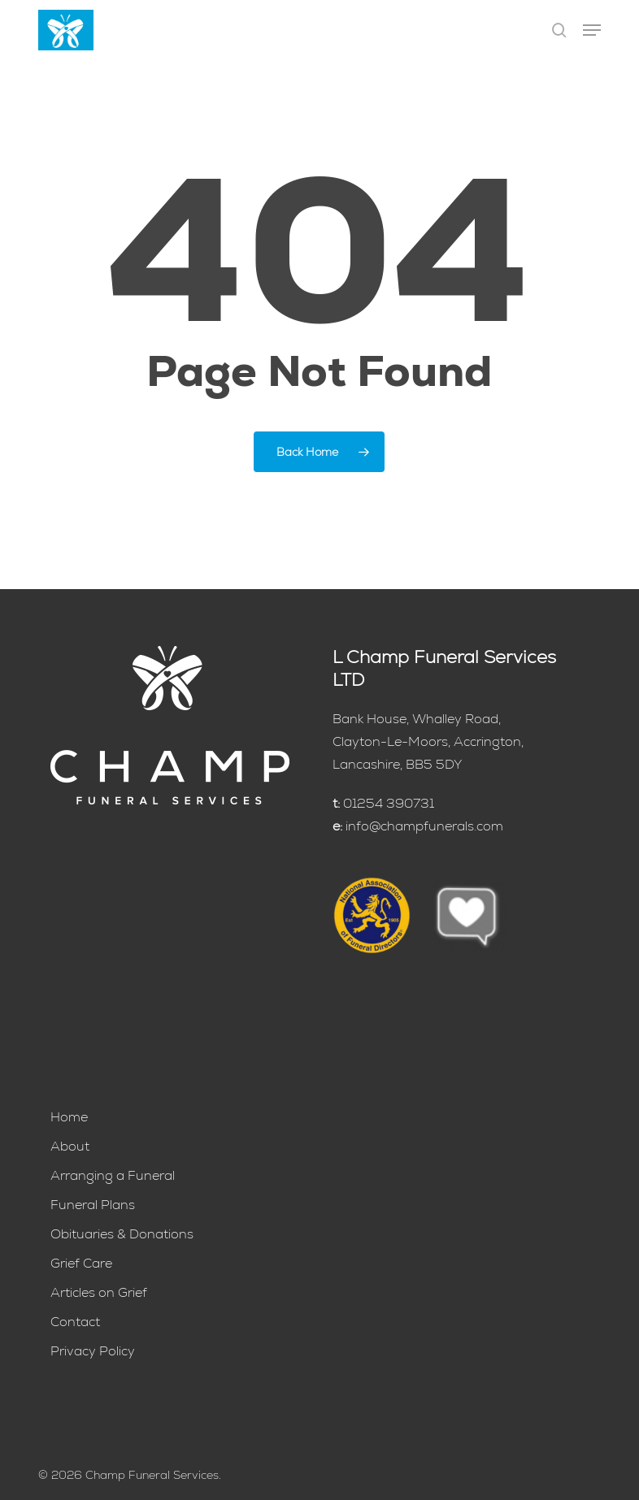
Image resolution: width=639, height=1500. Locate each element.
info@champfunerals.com (424, 826)
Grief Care (81, 1263)
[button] (592, 30)
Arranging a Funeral (112, 1175)
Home (69, 1116)
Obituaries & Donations (121, 1233)
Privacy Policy (92, 1350)
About (69, 1146)
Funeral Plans (92, 1204)
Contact (75, 1321)
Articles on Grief (98, 1292)
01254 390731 (388, 803)
